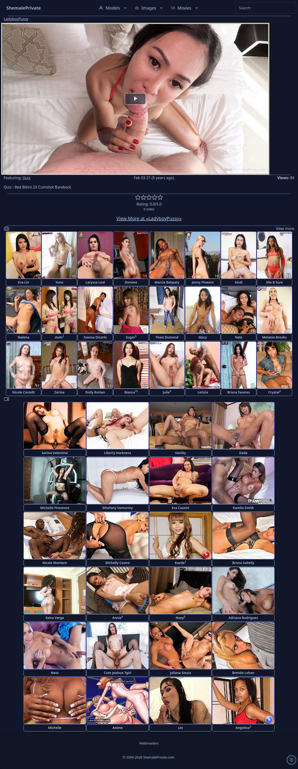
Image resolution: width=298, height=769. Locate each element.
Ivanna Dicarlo (95, 337)
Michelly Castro (117, 563)
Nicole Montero (54, 563)
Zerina (59, 392)
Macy (203, 337)
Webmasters (149, 743)
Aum (59, 337)
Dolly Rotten (95, 392)
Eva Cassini (180, 508)
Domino (131, 282)
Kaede (180, 562)
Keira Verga (55, 617)
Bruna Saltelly (243, 563)
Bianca (131, 392)
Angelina (243, 727)
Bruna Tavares (238, 392)
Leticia (203, 392)
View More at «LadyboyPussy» (149, 218)
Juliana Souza (180, 672)
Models (113, 8)
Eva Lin (23, 282)
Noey (180, 617)
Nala (238, 337)
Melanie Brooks (274, 337)
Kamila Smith (243, 508)
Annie (117, 617)
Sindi (238, 282)
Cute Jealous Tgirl (117, 672)
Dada (243, 453)
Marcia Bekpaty (167, 282)
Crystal (274, 392)
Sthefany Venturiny (117, 508)
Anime (117, 727)
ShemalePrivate (23, 8)
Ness (54, 672)
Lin (180, 727)
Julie (167, 392)
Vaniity (180, 453)
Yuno (59, 282)
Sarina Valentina (55, 453)
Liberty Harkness (117, 453)
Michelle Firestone (54, 508)
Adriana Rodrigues (243, 617)
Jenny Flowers (203, 282)
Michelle (54, 727)
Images (149, 8)
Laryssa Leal (95, 282)
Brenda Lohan (243, 672)
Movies (185, 8)
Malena (23, 337)
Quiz (26, 177)
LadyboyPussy (16, 18)
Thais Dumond (167, 337)
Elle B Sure (274, 282)
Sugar (131, 337)
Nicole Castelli (23, 392)
